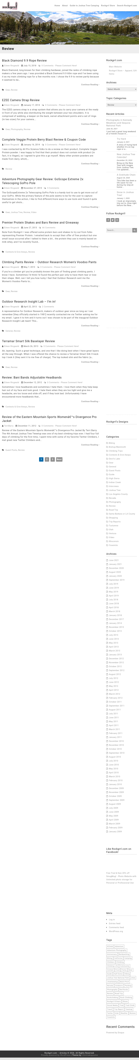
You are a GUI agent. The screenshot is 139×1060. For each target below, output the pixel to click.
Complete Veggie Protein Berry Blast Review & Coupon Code (45, 142)
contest (110, 972)
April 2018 (114, 610)
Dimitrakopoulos (90, 1057)
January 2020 (115, 578)
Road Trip (113, 512)
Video (34, 215)
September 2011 (116, 708)
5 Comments (53, 190)
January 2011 (115, 739)
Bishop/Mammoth (117, 449)
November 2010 (116, 747)
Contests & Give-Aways (16, 254)
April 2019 (114, 598)
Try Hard (121, 141)
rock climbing (126, 1000)
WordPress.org (116, 934)
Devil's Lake (114, 461)
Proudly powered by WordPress (55, 1057)
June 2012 (114, 684)
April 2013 (114, 649)
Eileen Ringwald (11, 68)
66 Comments (49, 230)
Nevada (112, 500)
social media (112, 1008)
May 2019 (113, 594)
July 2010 (113, 763)
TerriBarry (9, 428)
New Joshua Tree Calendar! (126, 158)
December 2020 (116, 570)
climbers (110, 964)
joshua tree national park (118, 980)
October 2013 (115, 633)
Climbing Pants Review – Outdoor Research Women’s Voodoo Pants (50, 264)
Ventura (112, 536)
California (118, 960)
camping (128, 960)
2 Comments (48, 309)
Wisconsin (114, 544)
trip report (118, 1012)
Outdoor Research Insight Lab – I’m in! (29, 304)
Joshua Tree (16, 215)
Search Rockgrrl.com (127, 7)
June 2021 (114, 563)
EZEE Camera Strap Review (21, 102)
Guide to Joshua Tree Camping (84, 7)
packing (128, 988)
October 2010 (115, 751)
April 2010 (114, 775)
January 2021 (115, 566)
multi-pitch (124, 984)
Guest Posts (11, 452)
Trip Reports (115, 524)
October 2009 (115, 798)
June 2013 (114, 641)
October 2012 (115, 669)
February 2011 (116, 736)
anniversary (112, 957)
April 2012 (114, 692)
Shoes (125, 1004)
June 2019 (114, 590)
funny (124, 972)
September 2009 (116, 802)
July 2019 (113, 586)
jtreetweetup (112, 984)
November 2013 (116, 629)
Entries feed (114, 926)
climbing (120, 964)
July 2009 (113, 810)
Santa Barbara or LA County (122, 516)
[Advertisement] (121, 289)
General (9, 333)
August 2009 (115, 806)
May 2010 (113, 771)
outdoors (119, 988)
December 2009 (116, 791)
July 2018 (113, 602)
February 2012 (116, 700)
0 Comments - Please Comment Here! (59, 68)
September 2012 (116, 673)
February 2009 (116, 830)
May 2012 (113, 688)
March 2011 (114, 732)
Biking (112, 445)
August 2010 (115, 759)
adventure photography (116, 953)
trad (121, 1008)
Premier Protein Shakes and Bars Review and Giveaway (41, 225)
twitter (110, 1015)
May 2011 (113, 724)
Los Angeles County (118, 496)
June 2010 (114, 767)
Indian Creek (115, 485)
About (65, 7)
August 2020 (115, 574)
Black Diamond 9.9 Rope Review (25, 63)
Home (57, 7)
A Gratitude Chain (126, 177)
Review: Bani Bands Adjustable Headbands (32, 379)
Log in (112, 922)
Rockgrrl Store (108, 7)
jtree (133, 980)
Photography (17, 132)
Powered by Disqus (115, 1035)
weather (124, 1015)
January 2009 (115, 834)
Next (59, 461)
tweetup (128, 1012)
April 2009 (114, 822)
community (124, 968)
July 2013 (113, 637)
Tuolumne (113, 528)
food (118, 972)
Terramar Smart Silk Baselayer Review (29, 343)
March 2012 (114, 696)
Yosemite (113, 547)
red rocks (124, 992)
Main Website (115, 69)
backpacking (124, 957)
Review (14, 92)
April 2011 (114, 728)
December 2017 (116, 621)
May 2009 (113, 818)
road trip (119, 996)
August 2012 (115, 677)
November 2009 (116, 794)
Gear (8, 92)
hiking (127, 976)
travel (109, 1012)
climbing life (112, 968)
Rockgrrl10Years (114, 1004)
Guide (111, 477)
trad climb (129, 1008)
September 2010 (116, 755)
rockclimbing (112, 1000)
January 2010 (115, 787)
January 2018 (115, 618)
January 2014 (115, 625)
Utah (111, 532)
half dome (118, 976)
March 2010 (114, 779)
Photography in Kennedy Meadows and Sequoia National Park (119, 125)
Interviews (114, 488)
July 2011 (113, 716)
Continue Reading (90, 87)
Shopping (113, 520)
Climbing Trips (116, 453)
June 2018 (114, 606)
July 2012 (113, 680)
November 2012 (116, 665)
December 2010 (116, 743)
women (133, 1015)
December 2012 (116, 661)
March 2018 (114, 614)
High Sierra (114, 481)
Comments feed (116, 930)
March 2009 (114, 826)
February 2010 (116, 783)
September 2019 (116, 582)
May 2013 (113, 645)
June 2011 (114, 720)
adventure (119, 949)
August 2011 (115, 712)
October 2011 (115, 704)
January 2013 (115, 657)
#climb (110, 949)
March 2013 (114, 653)
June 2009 (114, 814)
